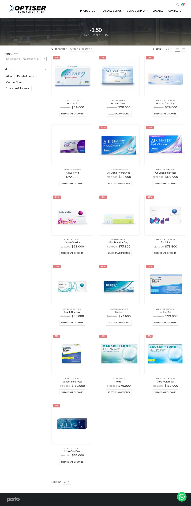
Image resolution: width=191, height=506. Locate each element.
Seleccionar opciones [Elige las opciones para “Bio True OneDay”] (119, 253)
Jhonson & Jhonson (18, 88)
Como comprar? (137, 10)
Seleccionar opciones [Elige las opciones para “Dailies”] (119, 322)
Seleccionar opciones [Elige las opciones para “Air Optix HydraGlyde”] (119, 183)
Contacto (175, 10)
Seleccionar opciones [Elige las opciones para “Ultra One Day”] (72, 462)
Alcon (9, 76)
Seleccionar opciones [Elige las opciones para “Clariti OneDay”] (72, 322)
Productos (87, 10)
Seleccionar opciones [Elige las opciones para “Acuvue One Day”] (165, 113)
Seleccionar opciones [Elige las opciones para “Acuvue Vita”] (72, 183)
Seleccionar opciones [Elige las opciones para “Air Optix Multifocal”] (165, 183)
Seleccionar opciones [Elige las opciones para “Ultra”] (119, 392)
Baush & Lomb (26, 76)
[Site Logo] (28, 9)
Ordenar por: (59, 48)
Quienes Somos (112, 10)
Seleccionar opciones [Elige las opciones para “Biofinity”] (165, 253)
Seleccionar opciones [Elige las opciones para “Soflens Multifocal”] (72, 392)
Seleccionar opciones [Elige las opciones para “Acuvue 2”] (72, 113)
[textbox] (25, 59)
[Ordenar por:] (81, 49)
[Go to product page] (72, 75)
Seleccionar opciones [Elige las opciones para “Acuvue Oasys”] (119, 113)
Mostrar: (158, 48)
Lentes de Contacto (72, 100)
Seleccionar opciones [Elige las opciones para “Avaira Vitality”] (72, 253)
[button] (177, 4)
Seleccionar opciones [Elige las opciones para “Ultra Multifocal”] (165, 392)
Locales (158, 10)
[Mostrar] (169, 49)
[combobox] (26, 59)
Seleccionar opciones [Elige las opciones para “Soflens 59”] (165, 322)
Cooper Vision (14, 82)
